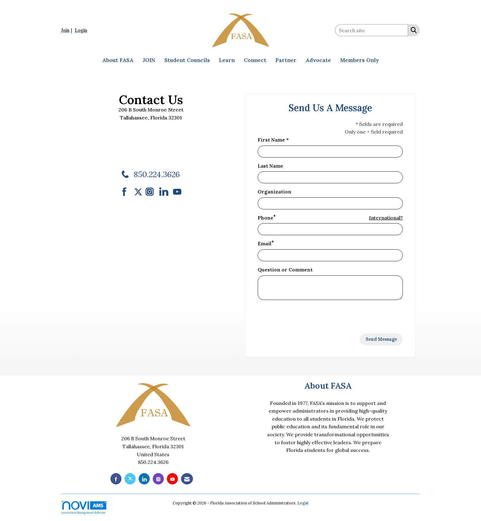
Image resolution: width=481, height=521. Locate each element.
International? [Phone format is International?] (386, 218)
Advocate (318, 60)
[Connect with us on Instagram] (151, 192)
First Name (271, 140)
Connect (255, 60)
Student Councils (187, 60)
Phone (265, 218)
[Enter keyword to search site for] (371, 30)
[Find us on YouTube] (177, 192)
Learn (227, 60)
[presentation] (304, 317)
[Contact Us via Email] (187, 478)
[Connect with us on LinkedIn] (165, 192)
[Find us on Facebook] (126, 192)
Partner (285, 60)
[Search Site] (412, 29)
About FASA (117, 60)
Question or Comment (285, 269)
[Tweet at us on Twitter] (139, 192)
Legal (302, 503)
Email (264, 243)
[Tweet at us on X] (130, 478)
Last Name (270, 166)
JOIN (149, 60)
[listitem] (67, 30)
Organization (274, 192)
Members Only (359, 60)
